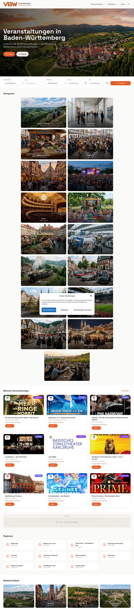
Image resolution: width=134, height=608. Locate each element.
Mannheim (6, 565)
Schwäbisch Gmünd (60, 244)
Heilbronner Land (74, 556)
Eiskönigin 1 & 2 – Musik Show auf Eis (61, 242)
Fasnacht (39, 562)
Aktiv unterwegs (41, 554)
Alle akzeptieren (49, 310)
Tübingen (6, 571)
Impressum (105, 559)
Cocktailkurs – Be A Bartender (16, 281)
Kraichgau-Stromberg (76, 562)
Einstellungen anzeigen (82, 310)
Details (10, 250)
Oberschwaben (74, 571)
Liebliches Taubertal (75, 568)
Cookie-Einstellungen (108, 565)
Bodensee (72, 554)
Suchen (121, 83)
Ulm (4, 574)
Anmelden (84, 502)
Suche (22, 54)
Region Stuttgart (74, 577)
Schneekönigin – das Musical (58, 320)
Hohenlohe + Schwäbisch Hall (79, 559)
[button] (91, 296)
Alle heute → (126, 215)
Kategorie (7, 79)
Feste (38, 565)
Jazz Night (52, 281)
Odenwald (72, 574)
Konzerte (37, 222)
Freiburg (13, 323)
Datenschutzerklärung (109, 562)
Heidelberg (7, 559)
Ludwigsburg (7, 568)
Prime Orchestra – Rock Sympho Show (106, 320)
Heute (123, 4)
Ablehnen (64, 310)
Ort (26, 80)
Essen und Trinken (42, 559)
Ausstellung (40, 556)
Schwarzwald (73, 583)
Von (69, 80)
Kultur (82, 222)
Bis (90, 80)
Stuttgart (15, 244)
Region (48, 79)
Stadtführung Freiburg (13, 320)
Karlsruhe (13, 283)
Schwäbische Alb (75, 580)
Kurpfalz (71, 565)
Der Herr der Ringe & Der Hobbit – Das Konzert (21, 242)
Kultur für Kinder (41, 574)
